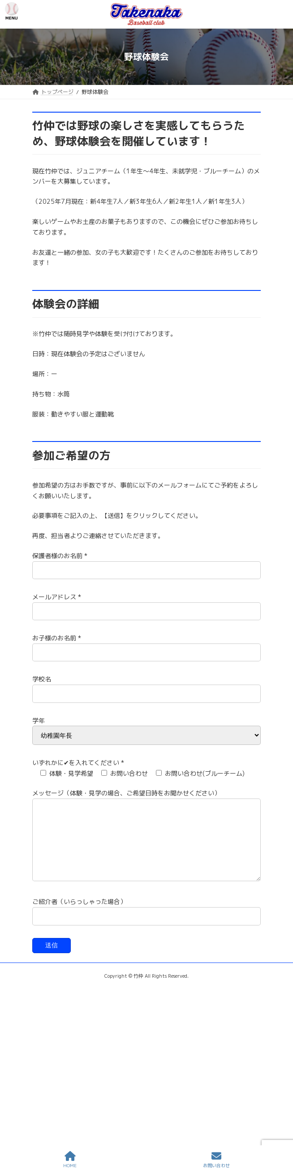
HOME (70, 1160)
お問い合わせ (216, 1160)
